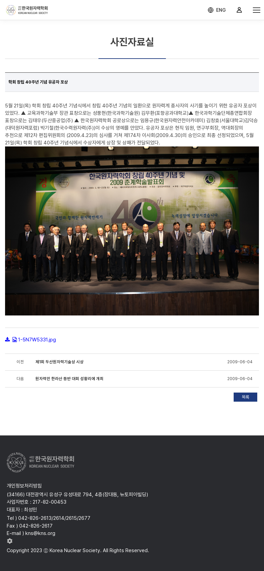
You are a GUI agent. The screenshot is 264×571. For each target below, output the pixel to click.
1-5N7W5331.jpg (37, 340)
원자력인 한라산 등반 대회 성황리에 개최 (69, 378)
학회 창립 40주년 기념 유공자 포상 (38, 82)
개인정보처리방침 (24, 486)
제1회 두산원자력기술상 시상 (59, 362)
